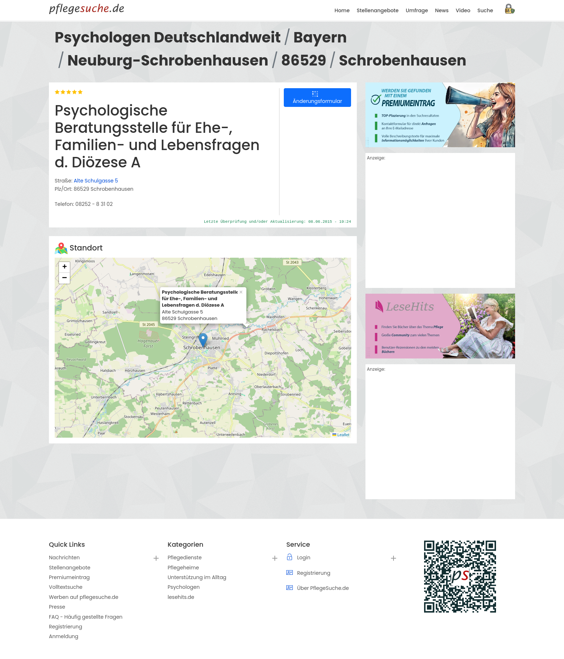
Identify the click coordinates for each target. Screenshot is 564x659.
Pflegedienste (185, 557)
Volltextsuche (65, 587)
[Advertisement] (440, 225)
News (442, 10)
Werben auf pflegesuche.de (83, 597)
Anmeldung (63, 636)
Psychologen (184, 587)
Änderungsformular (317, 98)
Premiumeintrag (69, 577)
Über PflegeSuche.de (323, 588)
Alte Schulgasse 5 (96, 180)
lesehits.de (181, 597)
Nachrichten (64, 557)
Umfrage (417, 10)
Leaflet (340, 435)
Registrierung (65, 626)
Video (463, 10)
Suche (485, 10)
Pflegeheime (183, 567)
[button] (203, 340)
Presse (57, 606)
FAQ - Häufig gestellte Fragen (86, 616)
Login (303, 557)
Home (342, 10)
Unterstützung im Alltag (197, 577)
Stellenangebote (69, 567)
